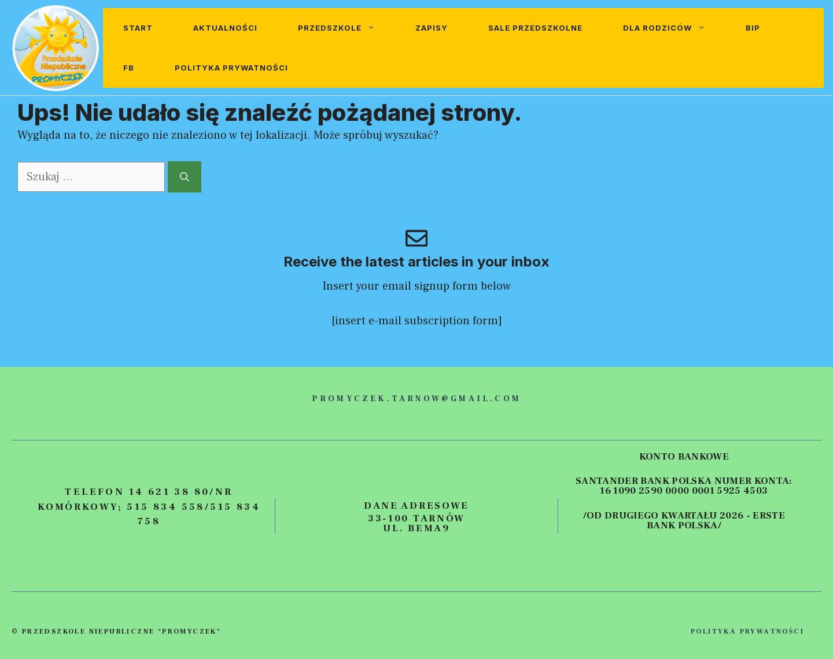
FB (128, 67)
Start (138, 27)
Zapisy (431, 27)
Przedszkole (346, 28)
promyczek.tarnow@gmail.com (416, 399)
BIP (753, 27)
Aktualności (225, 27)
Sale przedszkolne (535, 27)
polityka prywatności (747, 631)
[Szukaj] (184, 176)
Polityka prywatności (231, 67)
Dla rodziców (674, 28)
